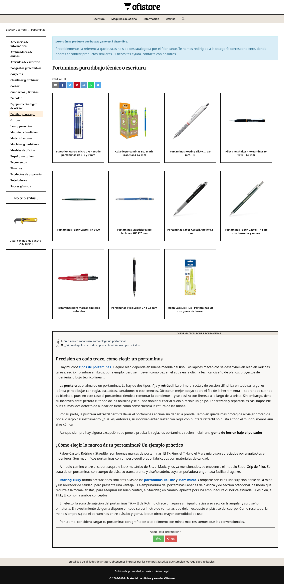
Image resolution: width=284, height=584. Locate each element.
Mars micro (187, 480)
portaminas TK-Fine (160, 480)
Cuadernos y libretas (24, 92)
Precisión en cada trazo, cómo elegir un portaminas (95, 341)
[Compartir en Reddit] (84, 85)
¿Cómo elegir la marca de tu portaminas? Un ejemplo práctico (102, 345)
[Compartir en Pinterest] (77, 85)
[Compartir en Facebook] (62, 85)
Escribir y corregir (16, 29)
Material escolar (21, 138)
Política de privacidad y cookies (134, 571)
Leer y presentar (21, 126)
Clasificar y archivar (24, 80)
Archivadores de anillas (21, 54)
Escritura (99, 19)
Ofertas (170, 19)
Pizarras (16, 168)
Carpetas (16, 74)
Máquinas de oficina (124, 19)
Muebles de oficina (22, 150)
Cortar (15, 86)
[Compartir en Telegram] (98, 85)
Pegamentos (18, 162)
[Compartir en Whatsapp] (91, 85)
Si (158, 539)
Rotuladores (18, 180)
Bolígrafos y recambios (25, 68)
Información (151, 19)
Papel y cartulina (22, 156)
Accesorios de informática (19, 44)
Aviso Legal (162, 571)
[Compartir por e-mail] (55, 85)
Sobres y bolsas (20, 186)
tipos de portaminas (95, 367)
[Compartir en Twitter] (70, 85)
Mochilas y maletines (24, 144)
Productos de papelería (26, 174)
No (171, 539)
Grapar (15, 120)
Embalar (16, 98)
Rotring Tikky (70, 480)
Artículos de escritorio (25, 62)
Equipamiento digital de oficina (24, 106)
